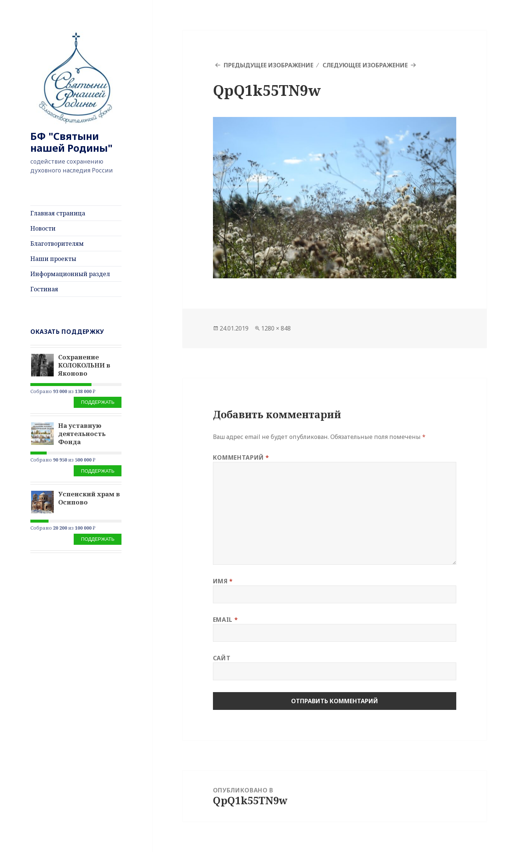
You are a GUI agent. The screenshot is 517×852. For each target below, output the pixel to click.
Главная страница (57, 213)
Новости (43, 228)
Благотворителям (57, 243)
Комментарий (241, 457)
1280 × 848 (276, 328)
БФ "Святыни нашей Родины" (71, 142)
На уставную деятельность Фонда (82, 433)
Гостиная (44, 289)
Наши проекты (53, 259)
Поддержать (97, 402)
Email (225, 619)
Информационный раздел (70, 274)
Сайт (222, 658)
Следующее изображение (365, 65)
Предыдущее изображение (268, 65)
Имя (223, 581)
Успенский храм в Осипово (89, 498)
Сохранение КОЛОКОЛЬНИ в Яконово (84, 365)
